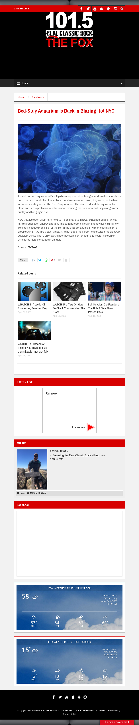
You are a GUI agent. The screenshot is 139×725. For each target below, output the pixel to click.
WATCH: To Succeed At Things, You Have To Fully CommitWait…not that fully (33, 348)
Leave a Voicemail (117, 722)
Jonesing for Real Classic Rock (72, 455)
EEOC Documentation (64, 710)
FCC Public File (83, 710)
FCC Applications (99, 710)
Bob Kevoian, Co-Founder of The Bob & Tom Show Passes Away (104, 308)
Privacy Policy (114, 710)
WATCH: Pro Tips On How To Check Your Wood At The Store (69, 308)
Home (21, 97)
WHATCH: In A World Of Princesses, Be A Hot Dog (32, 306)
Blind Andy (38, 97)
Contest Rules (69, 714)
